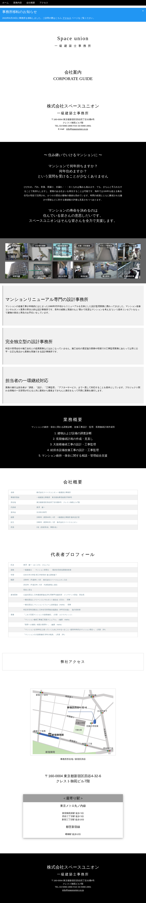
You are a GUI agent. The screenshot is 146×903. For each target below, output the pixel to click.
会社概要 (30, 2)
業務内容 (17, 2)
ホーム (5, 2)
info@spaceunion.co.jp (77, 129)
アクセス (43, 2)
